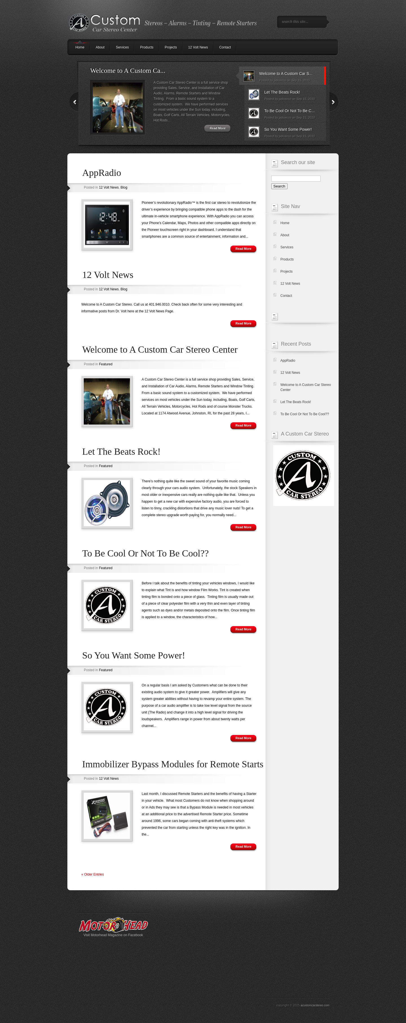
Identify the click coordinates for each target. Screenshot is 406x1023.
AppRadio (101, 172)
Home (285, 223)
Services (122, 47)
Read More (217, 128)
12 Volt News (198, 47)
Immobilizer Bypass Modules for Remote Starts (173, 764)
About (100, 47)
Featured (105, 364)
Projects (171, 47)
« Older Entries (92, 874)
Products (146, 47)
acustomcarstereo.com (315, 1005)
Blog (124, 187)
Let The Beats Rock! (121, 451)
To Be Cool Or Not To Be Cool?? (145, 553)
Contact (225, 47)
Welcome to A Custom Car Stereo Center (160, 349)
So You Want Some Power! (133, 655)
